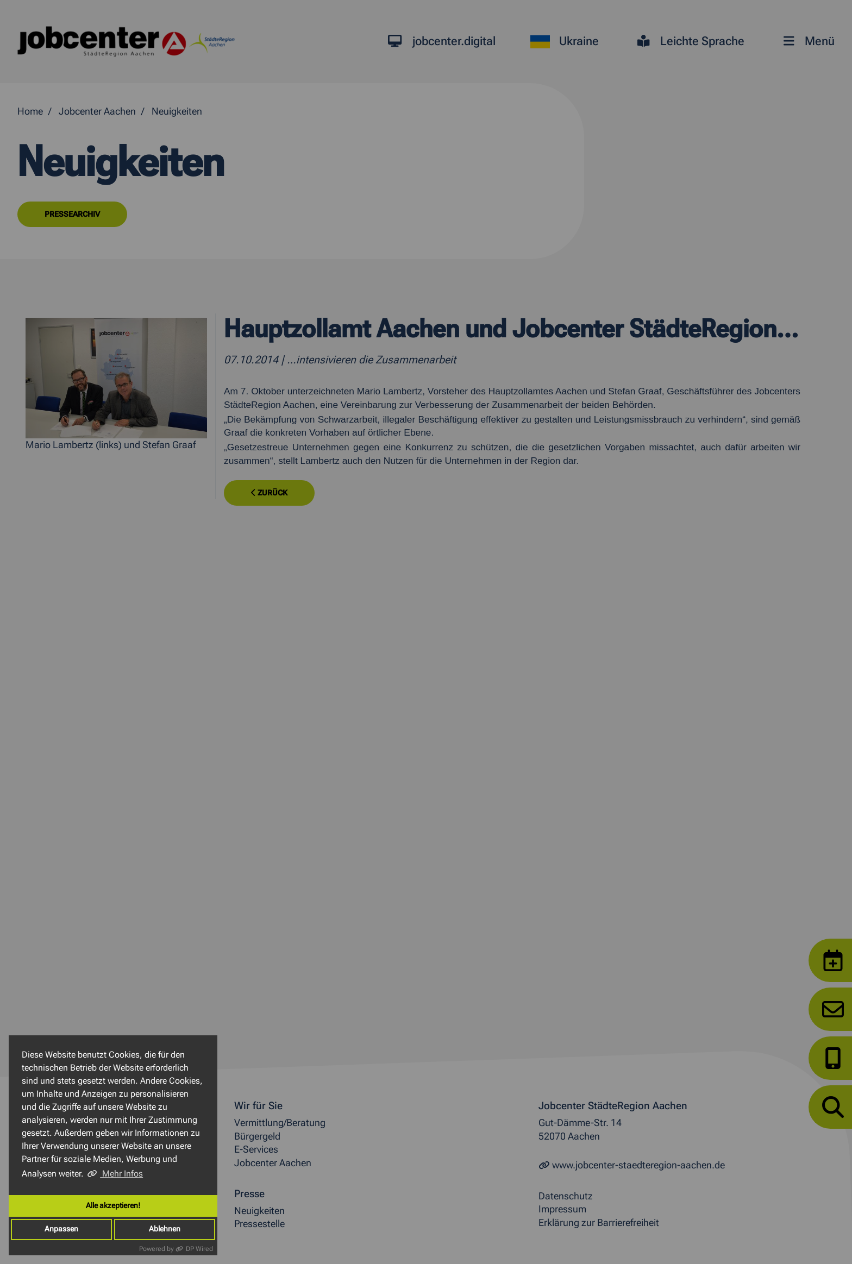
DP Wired (199, 1249)
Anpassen (61, 1229)
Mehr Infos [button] (121, 1173)
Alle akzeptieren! (113, 1205)
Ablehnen (164, 1229)
